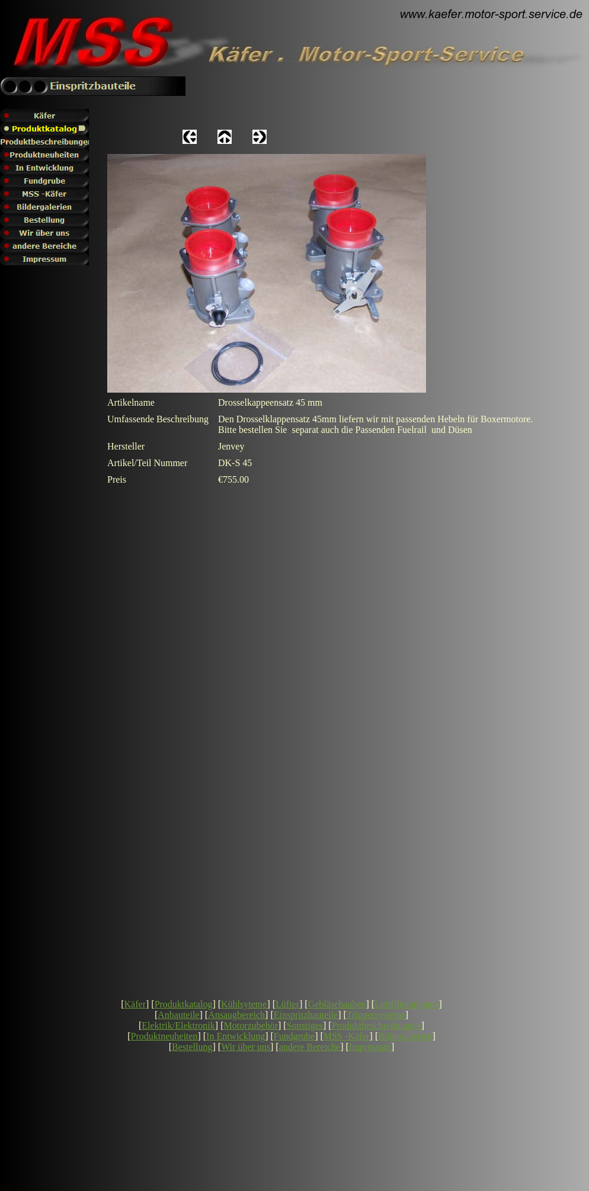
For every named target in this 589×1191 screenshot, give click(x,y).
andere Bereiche (309, 1047)
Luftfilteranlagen (406, 1004)
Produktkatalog (184, 1004)
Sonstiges (305, 1025)
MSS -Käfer (347, 1036)
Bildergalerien (405, 1036)
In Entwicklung (235, 1036)
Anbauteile (178, 1015)
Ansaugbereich (236, 1015)
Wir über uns (245, 1047)
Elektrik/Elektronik (178, 1025)
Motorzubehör (250, 1025)
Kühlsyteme (244, 1004)
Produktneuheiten (164, 1036)
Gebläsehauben (337, 1004)
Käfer (135, 1004)
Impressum (370, 1047)
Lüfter (287, 1004)
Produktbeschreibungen (376, 1025)
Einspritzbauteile (306, 1015)
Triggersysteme (376, 1015)
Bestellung (192, 1047)
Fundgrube (294, 1036)
